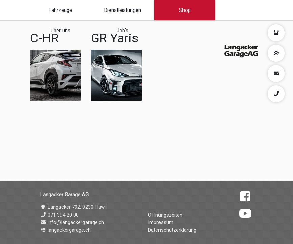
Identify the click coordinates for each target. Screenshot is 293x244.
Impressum (160, 222)
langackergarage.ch (65, 230)
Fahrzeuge (60, 10)
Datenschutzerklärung (172, 230)
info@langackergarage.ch (72, 222)
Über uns (60, 30)
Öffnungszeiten (165, 215)
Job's (122, 30)
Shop (185, 10)
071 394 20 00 (59, 215)
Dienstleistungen (122, 10)
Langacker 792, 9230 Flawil (73, 207)
